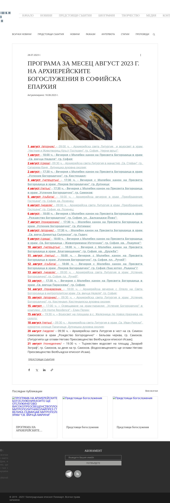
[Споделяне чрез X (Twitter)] (36, 369)
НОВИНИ (75, 34)
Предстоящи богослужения (82, 427)
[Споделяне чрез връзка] (51, 369)
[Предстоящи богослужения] (85, 409)
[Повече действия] (140, 55)
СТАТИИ (125, 34)
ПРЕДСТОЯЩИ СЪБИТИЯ (51, 34)
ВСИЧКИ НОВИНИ (21, 34)
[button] (153, 34)
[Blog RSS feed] (77, 474)
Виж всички (151, 390)
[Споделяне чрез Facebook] (29, 369)
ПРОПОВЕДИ (142, 34)
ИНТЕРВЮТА (108, 34)
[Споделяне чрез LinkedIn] (44, 369)
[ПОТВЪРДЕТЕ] (93, 463)
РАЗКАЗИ (90, 34)
